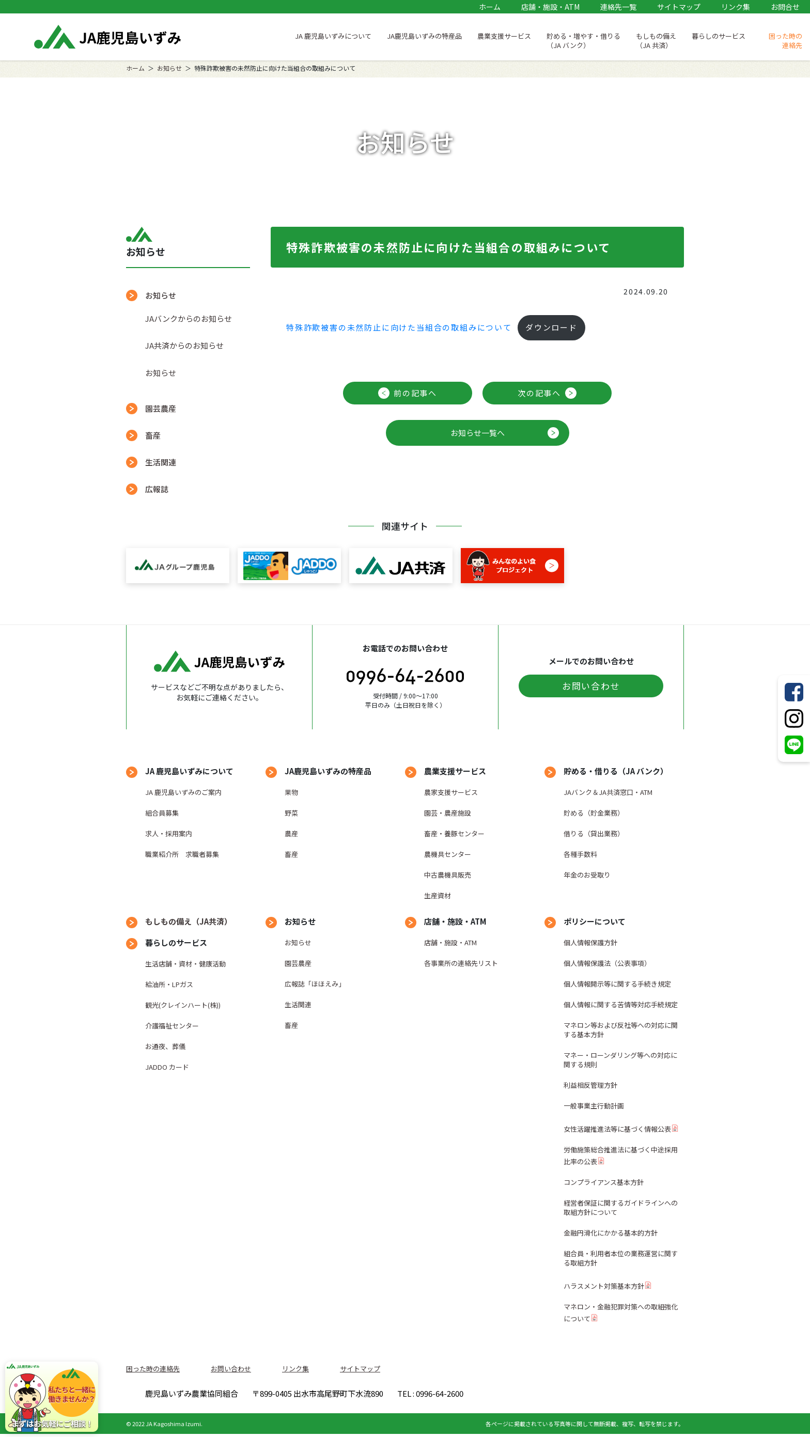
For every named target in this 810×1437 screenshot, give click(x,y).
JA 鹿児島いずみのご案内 (183, 792)
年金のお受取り (587, 875)
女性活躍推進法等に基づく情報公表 (617, 1129)
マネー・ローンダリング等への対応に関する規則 (620, 1059)
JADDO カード (167, 1067)
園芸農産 (160, 408)
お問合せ (785, 7)
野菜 (291, 813)
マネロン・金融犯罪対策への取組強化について (621, 1312)
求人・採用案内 (168, 833)
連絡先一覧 (618, 7)
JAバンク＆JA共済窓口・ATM (608, 792)
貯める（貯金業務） (594, 813)
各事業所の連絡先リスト (461, 963)
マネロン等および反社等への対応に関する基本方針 (621, 1029)
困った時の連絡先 (785, 40)
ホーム (490, 7)
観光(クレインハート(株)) (183, 1005)
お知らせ (169, 68)
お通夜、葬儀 (165, 1046)
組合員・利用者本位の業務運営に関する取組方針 (621, 1258)
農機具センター (447, 854)
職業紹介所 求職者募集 (182, 854)
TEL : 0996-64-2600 (554, 1394)
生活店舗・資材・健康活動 (185, 964)
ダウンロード (551, 327)
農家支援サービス (451, 792)
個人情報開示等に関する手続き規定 (617, 984)
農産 (291, 833)
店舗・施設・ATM (550, 7)
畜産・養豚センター (454, 833)
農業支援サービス (504, 36)
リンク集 (735, 7)
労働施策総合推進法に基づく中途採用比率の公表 (621, 1155)
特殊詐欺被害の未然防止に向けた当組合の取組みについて (399, 327)
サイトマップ (678, 7)
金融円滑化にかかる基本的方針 (611, 1233)
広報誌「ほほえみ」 (315, 984)
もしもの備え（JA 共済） (656, 40)
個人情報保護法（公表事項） (607, 963)
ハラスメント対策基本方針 (604, 1286)
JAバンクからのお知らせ (188, 318)
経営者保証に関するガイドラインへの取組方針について (621, 1207)
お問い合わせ (591, 685)
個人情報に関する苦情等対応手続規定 (621, 1004)
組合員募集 (162, 813)
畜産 (153, 435)
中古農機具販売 (447, 875)
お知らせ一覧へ (477, 432)
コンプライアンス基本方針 (604, 1182)
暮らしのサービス (718, 36)
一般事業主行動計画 (594, 1106)
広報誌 (156, 488)
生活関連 (160, 462)
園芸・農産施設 (447, 813)
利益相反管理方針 (590, 1085)
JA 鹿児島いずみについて (333, 36)
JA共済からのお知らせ (184, 345)
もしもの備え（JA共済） (188, 921)
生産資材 (437, 895)
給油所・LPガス (169, 984)
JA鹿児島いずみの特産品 (424, 36)
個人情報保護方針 (590, 942)
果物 (291, 792)
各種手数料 (580, 854)
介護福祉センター (172, 1025)
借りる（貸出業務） (594, 833)
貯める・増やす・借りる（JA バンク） (583, 40)
